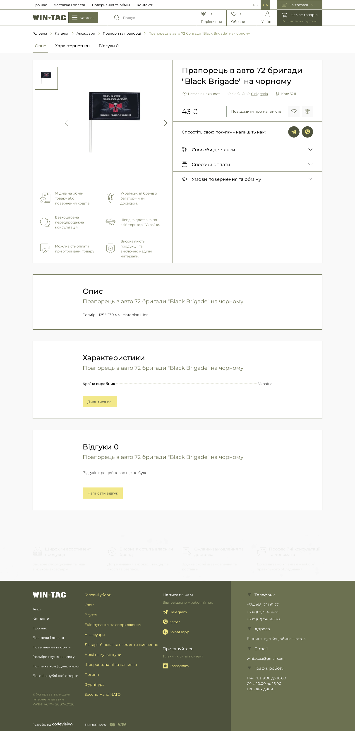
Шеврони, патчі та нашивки (111, 664)
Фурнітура (94, 684)
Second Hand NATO (102, 694)
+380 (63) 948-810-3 (263, 619)
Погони (92, 674)
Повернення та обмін (111, 4)
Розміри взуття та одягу (53, 656)
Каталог (62, 33)
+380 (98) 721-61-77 (263, 604)
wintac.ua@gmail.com (266, 658)
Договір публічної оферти (55, 675)
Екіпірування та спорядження (113, 624)
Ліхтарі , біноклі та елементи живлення (121, 644)
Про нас (40, 4)
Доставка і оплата (69, 4)
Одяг (89, 604)
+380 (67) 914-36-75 (263, 612)
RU (255, 4)
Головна (40, 33)
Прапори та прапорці (122, 33)
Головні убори (98, 594)
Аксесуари (86, 33)
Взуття (91, 614)
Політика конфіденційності (56, 666)
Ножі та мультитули (103, 654)
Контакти (145, 4)
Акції (37, 609)
